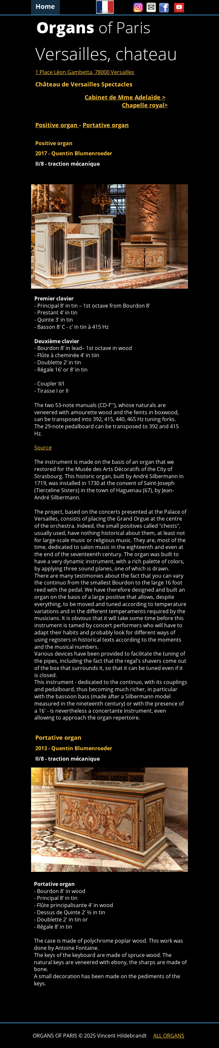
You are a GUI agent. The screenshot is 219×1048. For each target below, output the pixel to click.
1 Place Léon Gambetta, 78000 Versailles (84, 72)
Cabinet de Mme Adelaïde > (125, 97)
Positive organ (57, 125)
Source (43, 447)
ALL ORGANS (168, 1035)
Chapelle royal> (145, 105)
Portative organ (106, 125)
